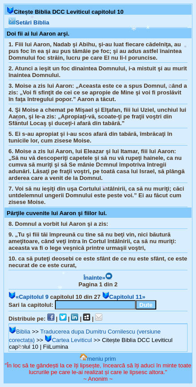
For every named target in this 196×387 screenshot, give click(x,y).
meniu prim (98, 358)
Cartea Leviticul (68, 340)
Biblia (19, 331)
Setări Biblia (28, 22)
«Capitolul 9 (28, 296)
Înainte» (98, 277)
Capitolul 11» (124, 296)
